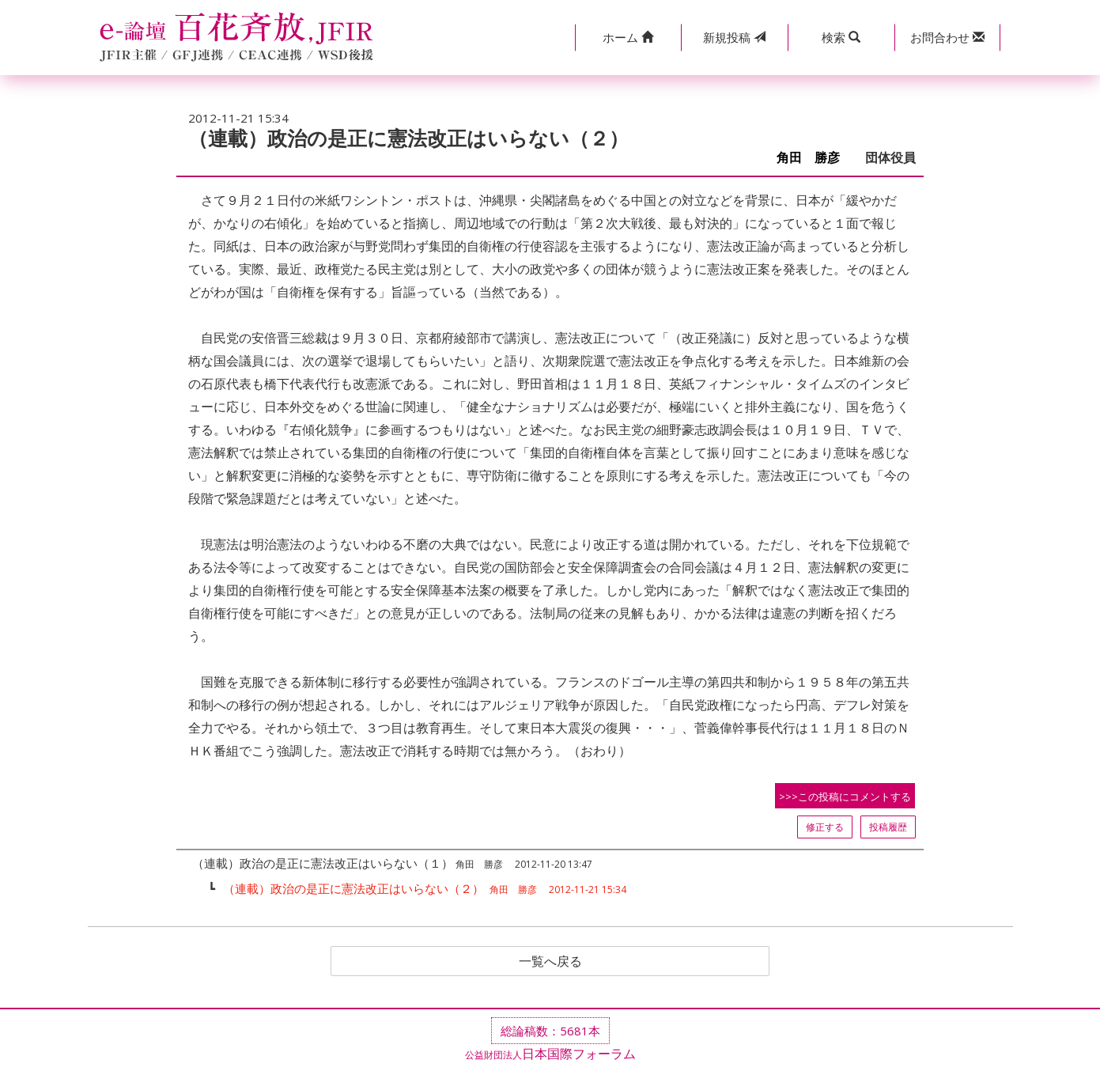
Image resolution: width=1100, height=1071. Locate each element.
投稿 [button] (734, 37)
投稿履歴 (888, 827)
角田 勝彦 (814, 158)
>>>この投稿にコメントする (845, 796)
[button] (628, 37)
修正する (825, 827)
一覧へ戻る (550, 961)
